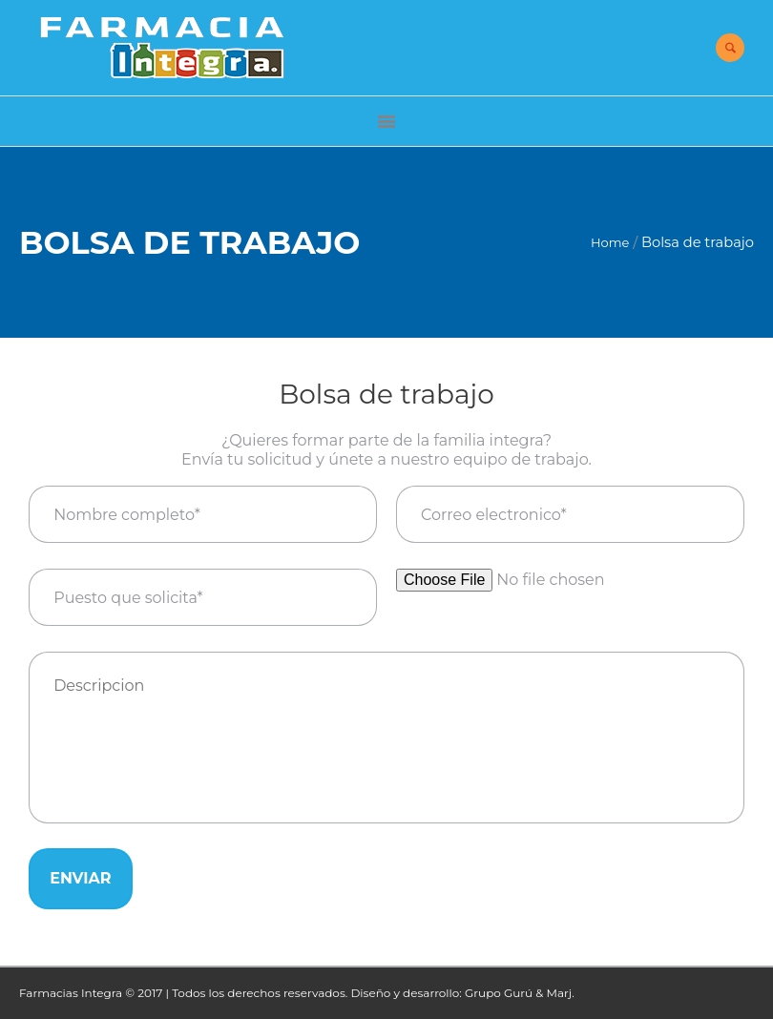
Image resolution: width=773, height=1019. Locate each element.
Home (610, 242)
